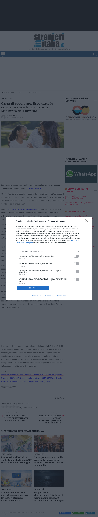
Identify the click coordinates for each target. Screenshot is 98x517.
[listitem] (49, 251)
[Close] (87, 221)
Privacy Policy (61, 296)
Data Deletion (36, 296)
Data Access (49, 296)
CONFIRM (33, 288)
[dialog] (49, 258)
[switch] (76, 256)
